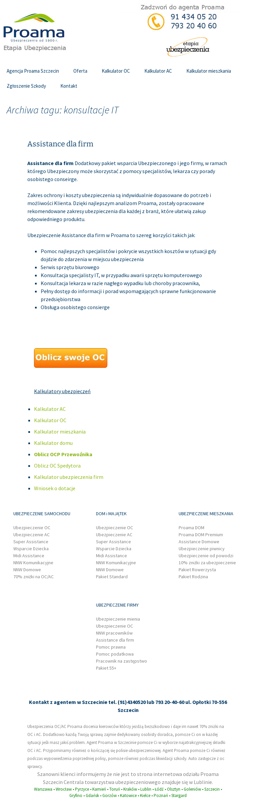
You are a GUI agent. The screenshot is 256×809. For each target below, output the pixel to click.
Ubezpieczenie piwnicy (202, 549)
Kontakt (68, 86)
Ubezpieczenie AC (31, 535)
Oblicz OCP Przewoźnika (63, 454)
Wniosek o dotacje (54, 488)
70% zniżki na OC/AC (33, 577)
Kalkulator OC (116, 71)
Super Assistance (30, 542)
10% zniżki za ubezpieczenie (207, 563)
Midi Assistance (28, 556)
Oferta (80, 71)
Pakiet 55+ (106, 668)
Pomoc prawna (111, 647)
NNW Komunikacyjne (33, 563)
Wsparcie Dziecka (31, 549)
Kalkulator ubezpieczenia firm (68, 477)
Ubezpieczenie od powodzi (206, 556)
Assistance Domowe (199, 542)
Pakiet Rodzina (193, 577)
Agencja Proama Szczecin (33, 71)
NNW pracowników (114, 633)
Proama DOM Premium (201, 535)
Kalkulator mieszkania (208, 71)
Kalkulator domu (53, 443)
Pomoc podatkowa (115, 654)
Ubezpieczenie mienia (118, 619)
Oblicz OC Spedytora (57, 465)
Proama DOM (191, 528)
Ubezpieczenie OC (31, 528)
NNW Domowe (27, 570)
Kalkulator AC (158, 71)
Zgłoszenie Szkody (26, 86)
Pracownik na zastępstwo (121, 661)
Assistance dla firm (60, 143)
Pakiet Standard (112, 577)
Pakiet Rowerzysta (197, 570)
